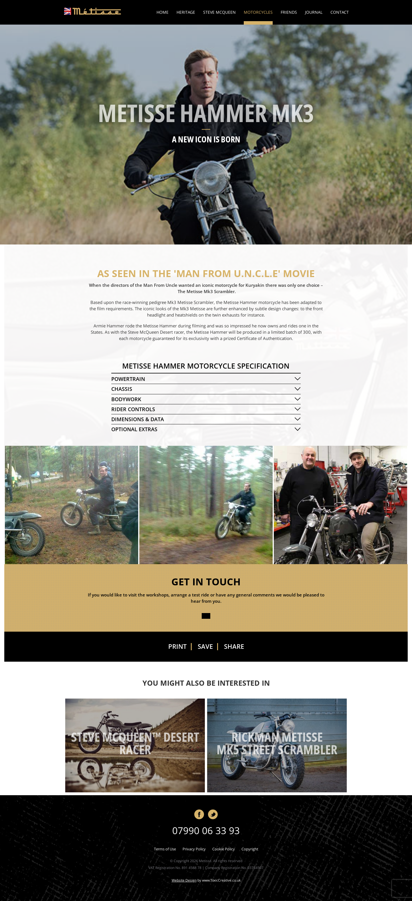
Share (234, 646)
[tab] (206, 379)
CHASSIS (121, 389)
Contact (339, 12)
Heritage (186, 12)
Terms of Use (165, 849)
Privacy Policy (194, 849)
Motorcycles (258, 12)
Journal (313, 12)
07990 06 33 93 (206, 830)
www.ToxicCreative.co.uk (221, 880)
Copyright (249, 849)
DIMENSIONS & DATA (137, 419)
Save (205, 646)
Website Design (184, 880)
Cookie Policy (223, 849)
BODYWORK (126, 399)
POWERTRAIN (128, 379)
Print (177, 646)
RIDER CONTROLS (133, 409)
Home (163, 12)
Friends (289, 12)
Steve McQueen (219, 12)
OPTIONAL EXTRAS (134, 429)
